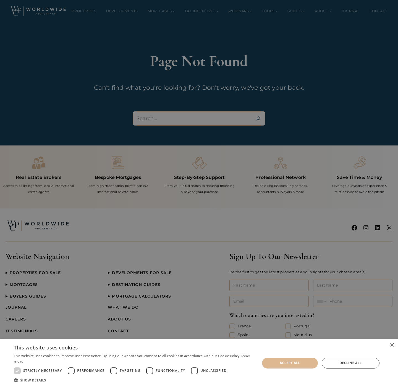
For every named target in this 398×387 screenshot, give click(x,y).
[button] (133, 380)
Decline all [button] (350, 363)
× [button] (392, 345)
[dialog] (199, 363)
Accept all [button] (290, 363)
